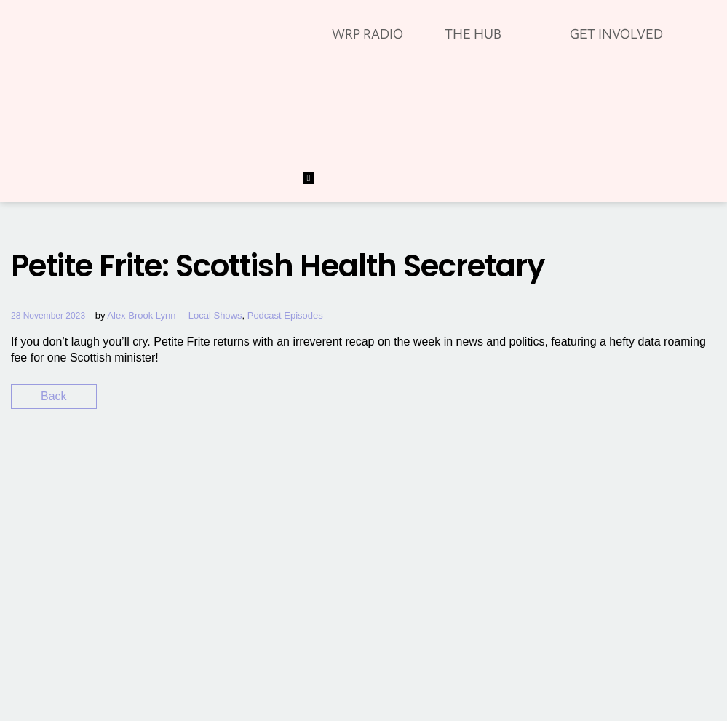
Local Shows (215, 315)
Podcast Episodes (285, 315)
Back (54, 396)
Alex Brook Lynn (141, 315)
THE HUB (473, 33)
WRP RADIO (367, 33)
